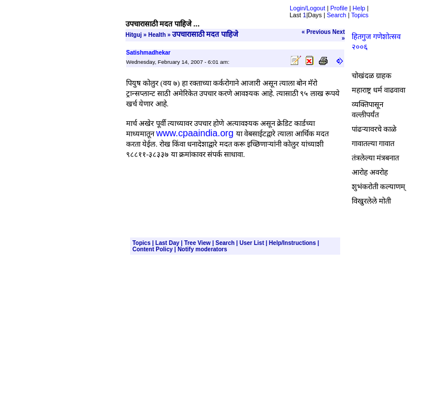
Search (337, 15)
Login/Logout (307, 8)
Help (359, 8)
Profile (339, 8)
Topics (359, 15)
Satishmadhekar (148, 52)
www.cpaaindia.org (194, 133)
